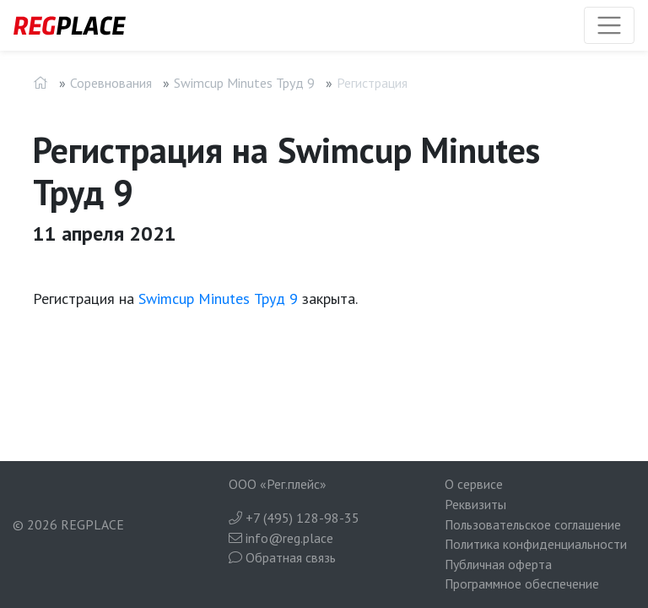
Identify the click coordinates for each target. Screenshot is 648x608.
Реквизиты (475, 504)
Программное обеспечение (522, 583)
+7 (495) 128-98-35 (294, 517)
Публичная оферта (498, 564)
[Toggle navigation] (609, 25)
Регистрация (372, 82)
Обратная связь (282, 557)
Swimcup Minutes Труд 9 (244, 82)
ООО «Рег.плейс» (278, 483)
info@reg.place (281, 537)
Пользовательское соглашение (533, 524)
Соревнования (111, 82)
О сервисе (474, 483)
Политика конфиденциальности (536, 543)
